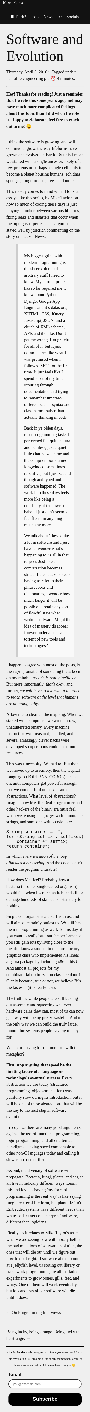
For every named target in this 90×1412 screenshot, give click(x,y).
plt (46, 78)
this (29, 198)
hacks (55, 740)
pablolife (14, 78)
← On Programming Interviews (33, 1316)
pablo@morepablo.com (65, 1362)
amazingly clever (34, 740)
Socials (72, 16)
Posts (34, 16)
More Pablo (13, 2)
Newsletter (53, 16)
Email (15, 1378)
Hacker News (33, 236)
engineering (33, 78)
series (38, 198)
